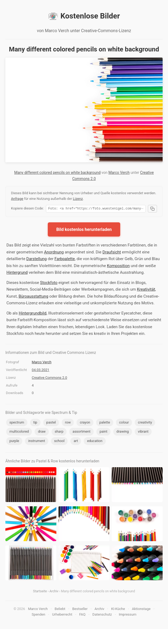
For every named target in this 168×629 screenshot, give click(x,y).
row (68, 423)
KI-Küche (118, 610)
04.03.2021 (40, 371)
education (94, 442)
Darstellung (36, 259)
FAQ (82, 615)
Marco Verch (119, 172)
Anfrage (17, 199)
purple (14, 442)
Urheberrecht (62, 615)
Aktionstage (141, 610)
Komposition (118, 266)
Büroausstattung (33, 297)
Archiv (53, 592)
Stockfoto (48, 283)
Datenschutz (102, 615)
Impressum (127, 615)
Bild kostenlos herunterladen (84, 230)
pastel (51, 423)
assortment (81, 432)
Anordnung (54, 252)
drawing (122, 432)
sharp (59, 432)
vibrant (143, 432)
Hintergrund (17, 273)
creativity (145, 423)
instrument (36, 442)
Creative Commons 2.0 (49, 378)
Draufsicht (112, 252)
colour (124, 423)
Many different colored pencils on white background (57, 172)
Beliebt (60, 610)
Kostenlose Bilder (84, 16)
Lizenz (78, 199)
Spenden (38, 615)
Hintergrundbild (32, 314)
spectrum (16, 423)
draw (41, 432)
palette (104, 423)
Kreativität (146, 290)
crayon (85, 423)
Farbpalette (64, 259)
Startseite (40, 592)
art (76, 442)
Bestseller (79, 610)
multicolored (19, 432)
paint (103, 432)
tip (35, 423)
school (59, 442)
